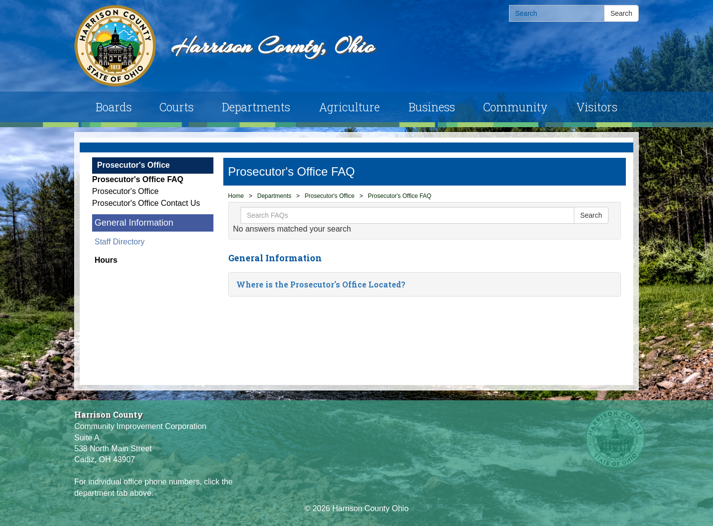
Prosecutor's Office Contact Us (146, 203)
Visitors (596, 106)
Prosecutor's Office (133, 165)
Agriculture (349, 106)
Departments (256, 106)
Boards (114, 106)
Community (515, 106)
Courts (176, 106)
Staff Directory (120, 242)
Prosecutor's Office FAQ (137, 179)
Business (431, 106)
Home (236, 195)
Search (621, 13)
